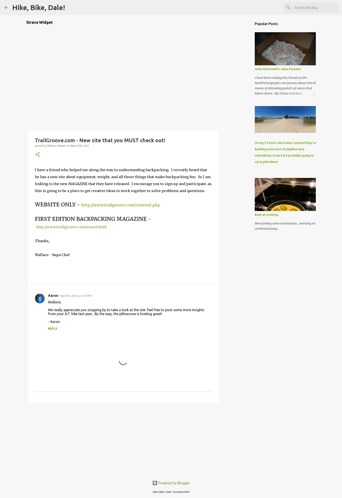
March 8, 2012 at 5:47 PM (75, 295)
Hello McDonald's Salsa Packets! (278, 69)
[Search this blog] (316, 7)
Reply (53, 328)
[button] (37, 155)
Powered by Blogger (171, 483)
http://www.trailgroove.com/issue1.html (71, 227)
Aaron (53, 295)
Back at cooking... (267, 214)
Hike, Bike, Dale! (38, 7)
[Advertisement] (123, 439)
